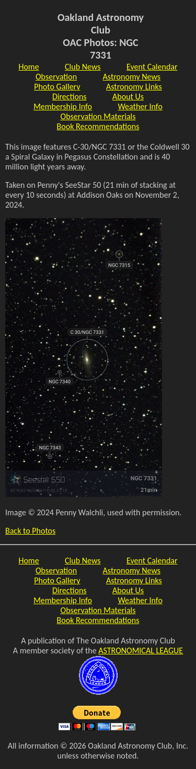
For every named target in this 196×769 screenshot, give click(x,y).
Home (28, 67)
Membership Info (62, 106)
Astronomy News (131, 77)
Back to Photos (30, 531)
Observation (56, 77)
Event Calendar (152, 67)
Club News (82, 67)
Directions (69, 96)
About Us (128, 96)
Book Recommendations (98, 126)
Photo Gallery (57, 87)
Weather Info (140, 106)
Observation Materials (98, 116)
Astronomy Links (134, 87)
